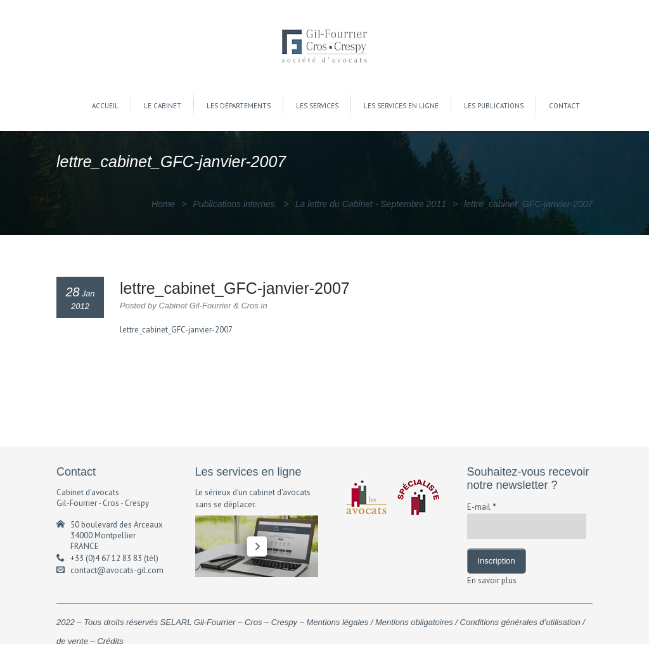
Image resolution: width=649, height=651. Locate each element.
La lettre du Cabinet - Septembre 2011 (370, 204)
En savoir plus (492, 580)
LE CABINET (162, 105)
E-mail (481, 507)
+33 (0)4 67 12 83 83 (106, 558)
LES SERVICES (317, 105)
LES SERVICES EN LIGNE (401, 105)
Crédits (110, 641)
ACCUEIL (105, 105)
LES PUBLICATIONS (494, 105)
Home (163, 204)
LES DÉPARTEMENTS (239, 105)
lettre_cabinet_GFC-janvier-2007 (176, 329)
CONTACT (564, 105)
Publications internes (234, 204)
